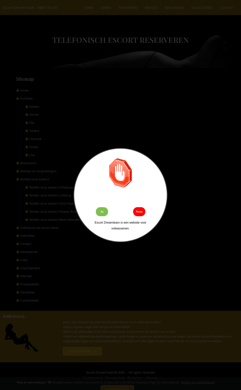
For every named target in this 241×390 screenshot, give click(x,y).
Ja (101, 211)
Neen (139, 211)
